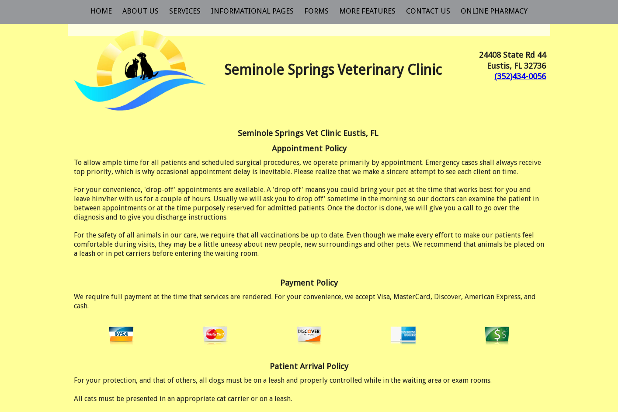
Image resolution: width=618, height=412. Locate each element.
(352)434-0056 (520, 76)
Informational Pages (252, 11)
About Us (140, 11)
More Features (367, 11)
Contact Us (428, 11)
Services (185, 11)
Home (101, 11)
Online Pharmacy (494, 11)
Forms (316, 11)
